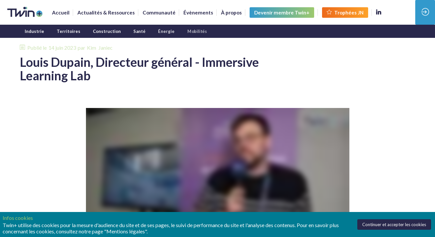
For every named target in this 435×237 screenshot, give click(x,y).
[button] (282, 12)
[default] (159, 12)
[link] (60, 12)
